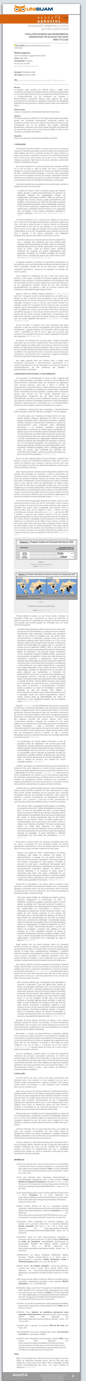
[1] (33, 269)
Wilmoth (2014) (43, 566)
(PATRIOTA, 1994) (48, 454)
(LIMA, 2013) (34, 737)
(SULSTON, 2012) (57, 1016)
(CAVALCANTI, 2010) (21, 1047)
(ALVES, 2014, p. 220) (30, 701)
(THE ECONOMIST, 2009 (55, 318)
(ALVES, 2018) (29, 940)
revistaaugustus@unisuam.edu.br (26, 66)
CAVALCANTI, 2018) (21, 321)
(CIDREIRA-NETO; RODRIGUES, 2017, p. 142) (34, 258)
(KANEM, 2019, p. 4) (55, 880)
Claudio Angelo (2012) (42, 971)
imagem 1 (50, 512)
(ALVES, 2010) (30, 1367)
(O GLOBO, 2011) (49, 772)
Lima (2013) (27, 705)
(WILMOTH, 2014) (58, 496)
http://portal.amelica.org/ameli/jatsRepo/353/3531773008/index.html (39, 80)
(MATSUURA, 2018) (59, 294)
